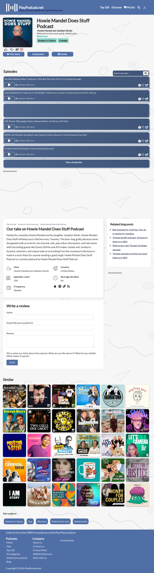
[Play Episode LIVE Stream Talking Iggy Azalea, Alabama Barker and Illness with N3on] (9, 127)
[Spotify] (60, 287)
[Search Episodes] (146, 73)
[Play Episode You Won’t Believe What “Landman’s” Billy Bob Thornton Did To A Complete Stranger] (9, 84)
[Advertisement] (125, 45)
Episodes (38, 54)
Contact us (38, 548)
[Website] (64, 287)
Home (9, 544)
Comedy (63, 40)
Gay (30, 523)
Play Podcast (11, 224)
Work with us (39, 559)
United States (67, 542)
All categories (13, 555)
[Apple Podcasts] (55, 287)
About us (37, 544)
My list (129, 7)
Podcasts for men (60, 523)
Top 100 (104, 7)
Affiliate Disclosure (42, 555)
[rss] (68, 287)
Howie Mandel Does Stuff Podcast (53, 224)
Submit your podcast (16, 559)
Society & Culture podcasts (28, 224)
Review (10, 333)
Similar (62, 54)
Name (9, 312)
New (8, 548)
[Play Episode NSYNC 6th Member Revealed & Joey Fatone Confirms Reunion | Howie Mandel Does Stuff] (9, 140)
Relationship (80, 523)
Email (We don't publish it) (19, 322)
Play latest (13, 54)
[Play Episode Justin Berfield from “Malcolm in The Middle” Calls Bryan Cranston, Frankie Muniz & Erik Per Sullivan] (9, 98)
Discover (116, 7)
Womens (41, 523)
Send (12, 364)
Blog (8, 563)
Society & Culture (47, 40)
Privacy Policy (40, 551)
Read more (42, 36)
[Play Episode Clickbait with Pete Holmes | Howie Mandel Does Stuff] (9, 154)
